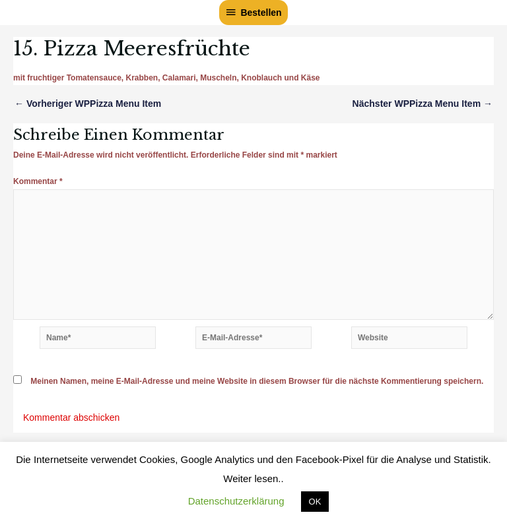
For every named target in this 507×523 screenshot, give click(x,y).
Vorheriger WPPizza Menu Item (88, 103)
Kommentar (38, 181)
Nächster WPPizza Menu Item (422, 103)
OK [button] (315, 502)
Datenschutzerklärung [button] (236, 501)
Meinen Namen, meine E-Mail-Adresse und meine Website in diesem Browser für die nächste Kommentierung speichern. (256, 381)
